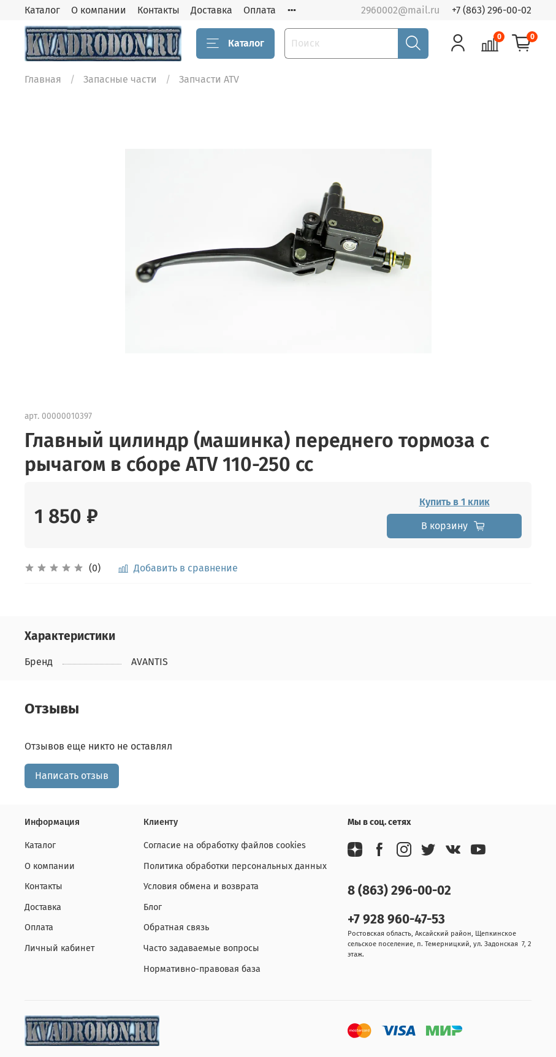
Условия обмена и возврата (201, 886)
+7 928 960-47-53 (396, 919)
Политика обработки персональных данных (235, 866)
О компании (98, 10)
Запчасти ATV (209, 79)
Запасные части (120, 79)
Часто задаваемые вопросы (201, 948)
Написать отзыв (72, 775)
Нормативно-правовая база (202, 969)
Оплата (259, 10)
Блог (152, 907)
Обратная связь (176, 927)
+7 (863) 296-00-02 (491, 10)
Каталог (42, 10)
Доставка (211, 10)
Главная (43, 79)
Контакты (158, 10)
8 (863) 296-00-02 (399, 890)
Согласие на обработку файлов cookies (224, 845)
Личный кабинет (59, 948)
